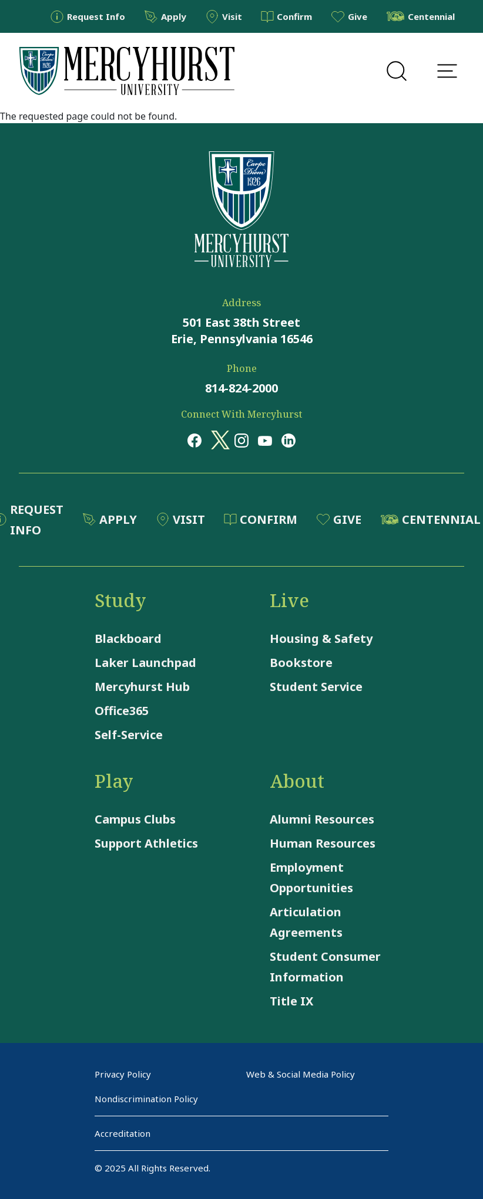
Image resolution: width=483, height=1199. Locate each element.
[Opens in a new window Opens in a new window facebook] (194, 440)
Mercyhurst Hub (142, 687)
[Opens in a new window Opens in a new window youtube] (265, 440)
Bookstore (301, 662)
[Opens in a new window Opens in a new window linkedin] (288, 440)
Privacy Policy (123, 1074)
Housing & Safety (321, 638)
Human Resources (322, 843)
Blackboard (128, 638)
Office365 (122, 711)
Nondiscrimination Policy (146, 1099)
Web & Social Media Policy (300, 1074)
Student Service (316, 687)
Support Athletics (146, 843)
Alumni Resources (322, 819)
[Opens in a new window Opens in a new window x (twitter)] (218, 440)
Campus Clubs (135, 819)
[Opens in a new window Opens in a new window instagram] (241, 440)
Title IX (291, 1001)
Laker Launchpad (145, 662)
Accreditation (122, 1133)
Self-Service (129, 735)
